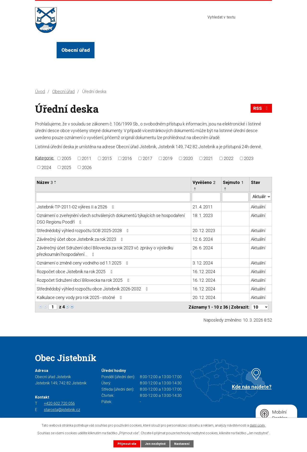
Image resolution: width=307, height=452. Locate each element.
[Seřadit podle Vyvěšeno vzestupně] (195, 188)
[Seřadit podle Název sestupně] (55, 183)
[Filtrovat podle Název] (113, 197)
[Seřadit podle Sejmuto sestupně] (225, 190)
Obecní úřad (75, 50)
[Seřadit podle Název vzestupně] (55, 181)
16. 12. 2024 (204, 271)
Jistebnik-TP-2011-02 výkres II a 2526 (76, 206)
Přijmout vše (127, 444)
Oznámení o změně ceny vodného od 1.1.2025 (83, 262)
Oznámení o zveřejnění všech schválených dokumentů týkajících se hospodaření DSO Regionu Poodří (111, 218)
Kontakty (225, 50)
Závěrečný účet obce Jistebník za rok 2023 (81, 239)
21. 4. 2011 (203, 206)
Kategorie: (44, 157)
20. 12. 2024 (204, 297)
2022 (228, 158)
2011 (86, 158)
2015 (107, 158)
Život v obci (113, 50)
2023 (249, 158)
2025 (66, 167)
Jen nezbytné (155, 444)
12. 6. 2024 (203, 239)
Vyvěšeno (204, 182)
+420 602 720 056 (59, 403)
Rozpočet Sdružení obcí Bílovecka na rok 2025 (84, 280)
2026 (87, 167)
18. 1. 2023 (203, 215)
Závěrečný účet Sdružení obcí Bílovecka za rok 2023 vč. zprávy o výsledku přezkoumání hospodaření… (105, 251)
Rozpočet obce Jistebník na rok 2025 (75, 271)
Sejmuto (233, 182)
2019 (167, 158)
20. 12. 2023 (204, 230)
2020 (188, 158)
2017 (147, 158)
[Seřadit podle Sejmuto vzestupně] (225, 188)
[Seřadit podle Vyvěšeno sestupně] (195, 190)
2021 (208, 158)
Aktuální (258, 206)
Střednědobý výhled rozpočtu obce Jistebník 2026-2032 (93, 288)
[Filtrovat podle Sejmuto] (235, 197)
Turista (196, 50)
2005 (66, 158)
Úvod (46, 50)
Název (45, 182)
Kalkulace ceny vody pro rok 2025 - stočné (80, 297)
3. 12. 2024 (203, 262)
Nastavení (181, 444)
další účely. (258, 425)
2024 (46, 167)
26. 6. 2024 (203, 247)
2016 (127, 158)
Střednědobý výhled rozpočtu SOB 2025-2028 (83, 230)
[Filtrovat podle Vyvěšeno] (206, 197)
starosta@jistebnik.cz (62, 409)
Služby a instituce (157, 50)
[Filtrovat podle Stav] (260, 197)
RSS (261, 108)
